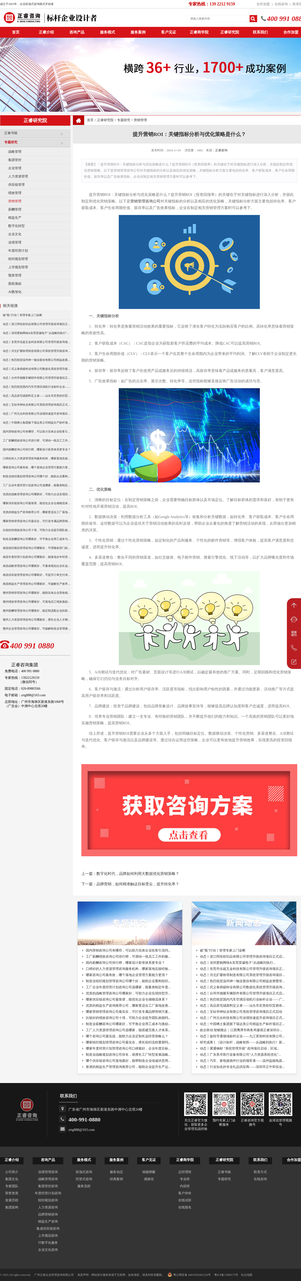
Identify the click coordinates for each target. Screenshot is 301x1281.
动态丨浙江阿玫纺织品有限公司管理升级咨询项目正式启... (242, 956)
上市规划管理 (18, 267)
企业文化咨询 (48, 1250)
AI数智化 (15, 292)
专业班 (185, 1179)
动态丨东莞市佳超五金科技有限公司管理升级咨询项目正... (242, 969)
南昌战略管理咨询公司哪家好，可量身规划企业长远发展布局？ (37, 566)
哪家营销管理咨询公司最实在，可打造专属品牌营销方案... (128, 1011)
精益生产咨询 (48, 1221)
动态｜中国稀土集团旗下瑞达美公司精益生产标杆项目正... (242, 1024)
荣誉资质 (11, 1193)
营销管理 (14, 201)
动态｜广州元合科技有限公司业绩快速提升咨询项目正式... (242, 1018)
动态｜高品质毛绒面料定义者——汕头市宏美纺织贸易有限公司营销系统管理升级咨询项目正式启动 (37, 395)
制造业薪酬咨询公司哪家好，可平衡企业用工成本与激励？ (37, 539)
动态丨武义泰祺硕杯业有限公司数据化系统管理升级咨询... (242, 987)
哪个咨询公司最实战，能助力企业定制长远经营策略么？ (127, 1036)
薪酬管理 (14, 209)
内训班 (185, 1186)
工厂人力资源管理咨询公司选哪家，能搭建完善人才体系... (128, 1030)
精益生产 (14, 217)
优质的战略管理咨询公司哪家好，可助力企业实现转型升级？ (37, 494)
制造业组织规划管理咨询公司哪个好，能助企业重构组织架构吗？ (37, 476)
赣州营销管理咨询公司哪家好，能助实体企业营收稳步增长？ (37, 592)
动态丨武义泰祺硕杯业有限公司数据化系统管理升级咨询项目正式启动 (37, 369)
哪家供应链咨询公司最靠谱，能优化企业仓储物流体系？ (37, 503)
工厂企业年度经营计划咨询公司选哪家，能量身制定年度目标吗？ (37, 485)
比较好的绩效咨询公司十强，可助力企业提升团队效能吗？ (37, 530)
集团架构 (11, 1207)
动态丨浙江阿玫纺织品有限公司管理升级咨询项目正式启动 (37, 324)
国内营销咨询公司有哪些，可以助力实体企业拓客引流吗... (128, 950)
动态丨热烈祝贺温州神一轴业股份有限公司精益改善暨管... (242, 981)
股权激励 (14, 283)
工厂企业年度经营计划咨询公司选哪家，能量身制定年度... (128, 987)
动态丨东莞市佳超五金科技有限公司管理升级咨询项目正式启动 (37, 342)
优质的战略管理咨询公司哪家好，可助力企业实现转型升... (128, 993)
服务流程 (84, 1186)
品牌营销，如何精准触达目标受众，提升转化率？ (137, 884)
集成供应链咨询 (47, 1228)
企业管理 (14, 168)
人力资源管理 (18, 176)
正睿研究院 (229, 32)
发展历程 (11, 1200)
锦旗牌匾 (148, 1172)
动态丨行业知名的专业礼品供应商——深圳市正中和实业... (242, 1067)
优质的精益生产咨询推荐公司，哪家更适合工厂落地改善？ (37, 512)
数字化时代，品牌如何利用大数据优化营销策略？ (137, 874)
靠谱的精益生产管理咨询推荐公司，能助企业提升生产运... (128, 1067)
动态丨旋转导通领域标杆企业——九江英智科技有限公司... (242, 1036)
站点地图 (246, 1275)
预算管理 (14, 275)
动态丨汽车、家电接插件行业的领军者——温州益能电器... (242, 1061)
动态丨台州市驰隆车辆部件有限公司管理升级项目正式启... (242, 993)
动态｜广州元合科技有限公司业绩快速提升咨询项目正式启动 (37, 413)
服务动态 (116, 1172)
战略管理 (14, 151)
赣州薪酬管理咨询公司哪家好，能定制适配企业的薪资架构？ (37, 610)
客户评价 (184, 1193)
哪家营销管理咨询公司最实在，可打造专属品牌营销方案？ (37, 521)
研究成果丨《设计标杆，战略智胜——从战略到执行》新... (242, 1042)
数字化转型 (16, 226)
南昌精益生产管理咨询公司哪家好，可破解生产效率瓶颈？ (37, 583)
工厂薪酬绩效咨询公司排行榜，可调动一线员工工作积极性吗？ (37, 440)
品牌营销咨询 (48, 1214)
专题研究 (36, 144)
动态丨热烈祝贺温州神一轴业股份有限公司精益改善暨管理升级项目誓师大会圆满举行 (37, 360)
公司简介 (11, 1172)
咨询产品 (76, 32)
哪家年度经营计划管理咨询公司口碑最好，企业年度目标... (128, 1048)
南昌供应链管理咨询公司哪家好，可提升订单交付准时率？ (37, 575)
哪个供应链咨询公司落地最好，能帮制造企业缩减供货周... (128, 1061)
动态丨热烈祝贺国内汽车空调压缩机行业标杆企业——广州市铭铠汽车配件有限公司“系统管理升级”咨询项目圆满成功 (37, 386)
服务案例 (138, 32)
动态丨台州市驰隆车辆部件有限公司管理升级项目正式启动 (37, 377)
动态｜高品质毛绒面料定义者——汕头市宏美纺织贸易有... (242, 1005)
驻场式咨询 (84, 1172)
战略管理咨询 (48, 1179)
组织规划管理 (18, 259)
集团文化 (11, 1179)
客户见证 (168, 32)
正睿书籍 (36, 135)
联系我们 (260, 32)
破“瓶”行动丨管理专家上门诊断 (22, 315)
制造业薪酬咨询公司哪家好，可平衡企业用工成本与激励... (128, 1024)
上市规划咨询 (48, 1235)
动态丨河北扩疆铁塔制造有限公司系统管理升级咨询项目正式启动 (37, 351)
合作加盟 (263, 4)
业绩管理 (14, 242)
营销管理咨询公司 (145, 201)
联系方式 (260, 1172)
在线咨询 (281, 4)
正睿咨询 (221, 150)
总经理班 (184, 1172)
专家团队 (11, 1186)
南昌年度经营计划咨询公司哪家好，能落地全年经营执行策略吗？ (37, 557)
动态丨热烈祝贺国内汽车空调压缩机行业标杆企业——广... (242, 999)
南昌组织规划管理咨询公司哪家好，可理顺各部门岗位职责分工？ (37, 548)
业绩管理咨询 (48, 1172)
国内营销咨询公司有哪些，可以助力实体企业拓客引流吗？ (37, 431)
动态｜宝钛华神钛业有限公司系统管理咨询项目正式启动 (37, 404)
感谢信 (149, 1179)
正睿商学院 (199, 32)
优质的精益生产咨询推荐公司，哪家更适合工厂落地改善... (128, 1005)
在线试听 (184, 1200)
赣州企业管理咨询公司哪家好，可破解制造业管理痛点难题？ (37, 628)
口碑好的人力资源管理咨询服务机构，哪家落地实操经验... (128, 969)
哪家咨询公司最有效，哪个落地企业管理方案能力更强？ (37, 467)
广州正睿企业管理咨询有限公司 (54, 1275)
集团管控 (14, 160)
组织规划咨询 (48, 1200)
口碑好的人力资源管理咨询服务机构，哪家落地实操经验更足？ (37, 458)
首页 (90, 120)
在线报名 (184, 1207)
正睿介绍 (12, 1160)
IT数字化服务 (48, 1242)
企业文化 (14, 234)
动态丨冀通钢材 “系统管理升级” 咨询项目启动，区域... (239, 1048)
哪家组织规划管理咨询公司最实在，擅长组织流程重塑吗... (128, 1042)
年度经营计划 (18, 250)
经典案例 (116, 1179)
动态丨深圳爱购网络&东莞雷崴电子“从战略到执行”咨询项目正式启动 (37, 333)
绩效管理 (14, 193)
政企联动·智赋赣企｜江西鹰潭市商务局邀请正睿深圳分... (241, 1030)
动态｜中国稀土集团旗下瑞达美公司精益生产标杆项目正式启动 (37, 422)
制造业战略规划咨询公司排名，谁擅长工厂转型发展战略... (128, 1054)
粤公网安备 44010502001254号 (189, 1275)
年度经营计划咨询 (48, 1193)
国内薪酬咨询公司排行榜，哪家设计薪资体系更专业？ (37, 449)
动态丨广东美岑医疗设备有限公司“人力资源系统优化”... (240, 1054)
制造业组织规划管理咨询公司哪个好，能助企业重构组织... (128, 981)
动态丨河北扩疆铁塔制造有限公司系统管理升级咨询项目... (242, 975)
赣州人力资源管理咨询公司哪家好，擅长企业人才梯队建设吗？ (37, 619)
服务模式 (107, 32)
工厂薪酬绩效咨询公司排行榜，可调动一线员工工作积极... (128, 956)
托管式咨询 (84, 1179)
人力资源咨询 (48, 1207)
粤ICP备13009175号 (226, 1275)
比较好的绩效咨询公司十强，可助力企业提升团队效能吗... (128, 1018)
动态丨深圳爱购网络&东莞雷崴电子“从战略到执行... (238, 962)
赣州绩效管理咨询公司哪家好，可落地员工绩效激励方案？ (37, 601)
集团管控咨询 (48, 1186)
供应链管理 (16, 184)
